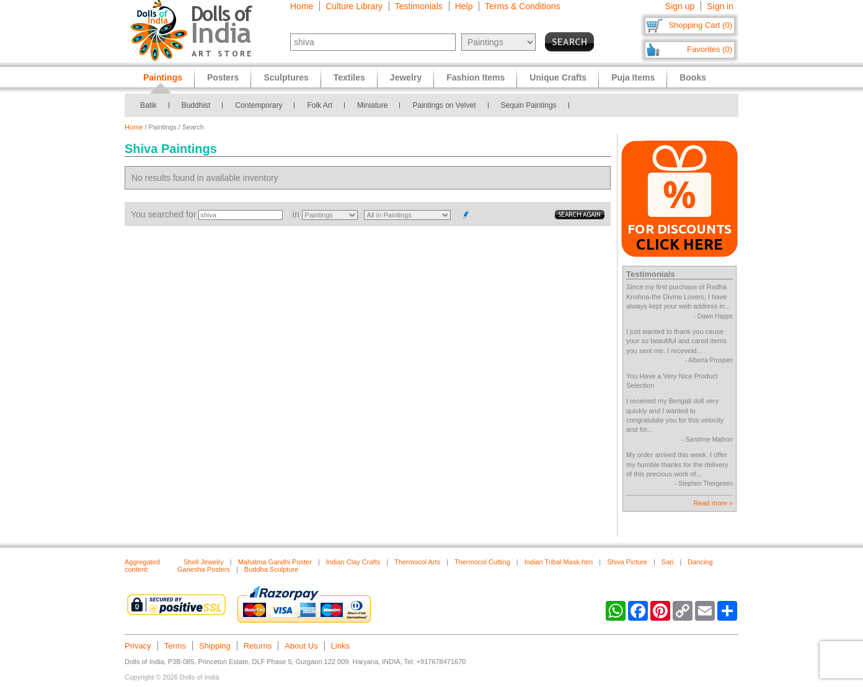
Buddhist (196, 105)
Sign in (720, 6)
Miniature (372, 105)
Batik (148, 105)
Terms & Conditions (522, 6)
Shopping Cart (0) (700, 25)
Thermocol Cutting (482, 562)
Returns (258, 645)
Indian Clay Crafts (353, 562)
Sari (668, 562)
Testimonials (419, 6)
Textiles (349, 77)
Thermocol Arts (417, 562)
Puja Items (633, 77)
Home (301, 6)
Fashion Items (475, 77)
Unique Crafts (557, 77)
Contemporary (258, 105)
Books (692, 77)
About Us (301, 645)
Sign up (679, 6)
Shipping (215, 645)
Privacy (138, 645)
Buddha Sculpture (271, 569)
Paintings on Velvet (444, 105)
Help (464, 6)
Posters (223, 77)
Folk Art (319, 105)
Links (340, 645)
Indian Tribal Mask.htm (558, 562)
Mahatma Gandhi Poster (275, 562)
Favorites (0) (709, 49)
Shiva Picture (627, 562)
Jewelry (406, 77)
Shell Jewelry (204, 562)
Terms (175, 645)
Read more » (713, 503)
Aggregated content (142, 565)
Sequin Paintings (529, 105)
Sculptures (285, 77)
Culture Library (354, 6)
